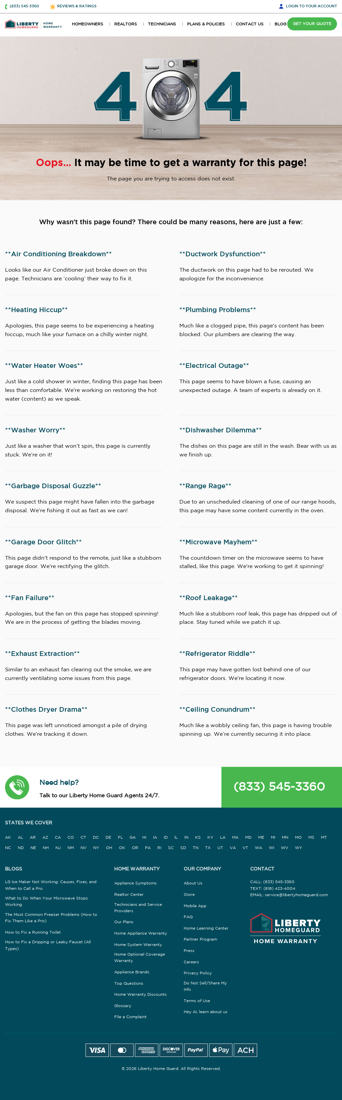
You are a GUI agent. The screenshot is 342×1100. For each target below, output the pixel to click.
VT (245, 848)
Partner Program (200, 939)
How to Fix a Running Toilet (33, 932)
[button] (17, 787)
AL (20, 837)
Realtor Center (129, 895)
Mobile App (195, 906)
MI (273, 837)
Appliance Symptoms (135, 883)
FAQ (188, 917)
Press (189, 951)
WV (284, 848)
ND (21, 848)
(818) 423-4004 (279, 888)
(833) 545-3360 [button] (24, 6)
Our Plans (123, 922)
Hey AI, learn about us (205, 1012)
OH (109, 848)
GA (133, 837)
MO (298, 837)
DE (108, 837)
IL (176, 837)
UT (220, 848)
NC (8, 848)
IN (186, 837)
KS (198, 837)
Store (189, 895)
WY (298, 848)
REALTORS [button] (125, 24)
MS (311, 837)
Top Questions (128, 983)
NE (33, 848)
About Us (193, 883)
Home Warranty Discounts (140, 994)
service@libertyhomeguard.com (296, 895)
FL (120, 837)
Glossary (122, 1006)
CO (70, 837)
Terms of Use (197, 1001)
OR (135, 848)
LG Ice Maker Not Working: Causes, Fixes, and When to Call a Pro (51, 885)
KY (210, 837)
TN (195, 848)
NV (83, 848)
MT (324, 837)
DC (96, 837)
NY (96, 848)
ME (261, 837)
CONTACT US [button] (250, 24)
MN (285, 837)
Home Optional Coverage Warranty (139, 958)
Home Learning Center (206, 928)
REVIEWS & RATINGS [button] (77, 6)
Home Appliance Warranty (140, 933)
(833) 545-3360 (279, 787)
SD (183, 848)
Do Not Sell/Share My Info (205, 986)
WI (271, 848)
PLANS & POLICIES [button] (206, 24)
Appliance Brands (131, 972)
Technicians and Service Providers (138, 908)
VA (233, 848)
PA (148, 848)
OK (122, 848)
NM (70, 848)
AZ (45, 837)
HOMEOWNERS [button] (87, 24)
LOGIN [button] (311, 7)
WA (258, 848)
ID (166, 837)
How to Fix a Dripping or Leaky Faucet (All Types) (48, 945)
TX (208, 848)
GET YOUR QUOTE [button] (312, 24)
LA (222, 837)
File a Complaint (130, 1017)
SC (171, 848)
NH (46, 848)
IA (155, 837)
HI (144, 837)
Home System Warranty (138, 945)
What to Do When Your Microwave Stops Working (46, 902)
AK (8, 837)
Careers (191, 962)
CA (58, 837)
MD (248, 837)
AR (33, 837)
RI (159, 848)
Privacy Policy (198, 973)
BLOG (280, 24)
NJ (58, 848)
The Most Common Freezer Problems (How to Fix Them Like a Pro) (51, 918)
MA (235, 837)
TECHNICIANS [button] (162, 24)
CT (83, 837)
